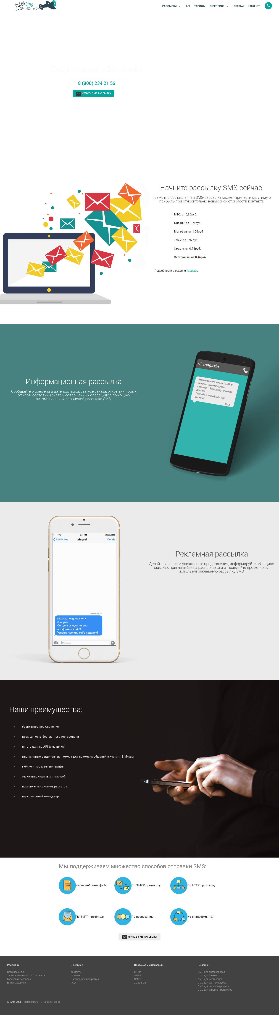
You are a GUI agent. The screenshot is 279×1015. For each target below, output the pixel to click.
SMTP (137, 979)
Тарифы (200, 6)
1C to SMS (140, 982)
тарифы (192, 270)
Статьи (239, 6)
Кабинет (254, 6)
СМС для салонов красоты (213, 986)
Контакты (76, 972)
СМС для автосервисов (211, 972)
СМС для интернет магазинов (215, 989)
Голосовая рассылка (19, 979)
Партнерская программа (85, 979)
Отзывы (75, 975)
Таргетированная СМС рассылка (26, 975)
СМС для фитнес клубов (212, 982)
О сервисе (220, 6)
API (188, 6)
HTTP (137, 972)
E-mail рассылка (16, 982)
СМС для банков (207, 975)
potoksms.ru (31, 1001)
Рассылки (171, 6)
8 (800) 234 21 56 (96, 83)
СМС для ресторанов (210, 979)
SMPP (137, 975)
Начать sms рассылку (93, 94)
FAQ (73, 982)
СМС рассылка (16, 972)
